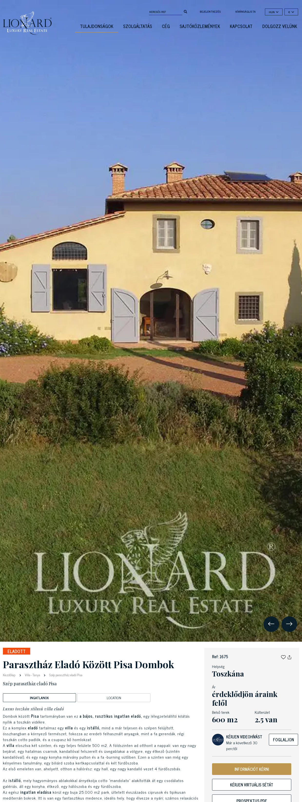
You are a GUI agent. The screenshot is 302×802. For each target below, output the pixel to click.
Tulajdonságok (96, 26)
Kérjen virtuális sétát (251, 785)
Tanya (36, 674)
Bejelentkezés (210, 11)
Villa (27, 674)
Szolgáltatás (137, 26)
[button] (283, 656)
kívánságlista (245, 11)
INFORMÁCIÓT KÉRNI (251, 769)
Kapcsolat (241, 26)
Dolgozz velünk (279, 26)
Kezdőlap (9, 674)
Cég (166, 26)
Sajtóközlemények (200, 26)
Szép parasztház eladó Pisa (65, 674)
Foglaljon (283, 739)
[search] (185, 11)
